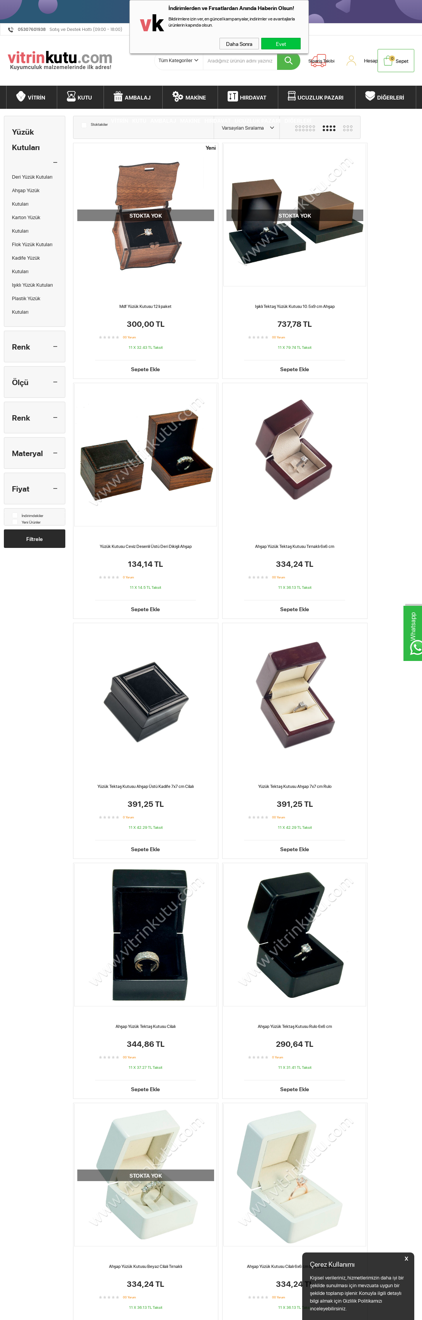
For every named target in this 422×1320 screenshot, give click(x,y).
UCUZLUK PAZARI (321, 93)
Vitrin (9, 1300)
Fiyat (20, 488)
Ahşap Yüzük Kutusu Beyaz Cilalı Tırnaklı (114, 606)
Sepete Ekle (114, 309)
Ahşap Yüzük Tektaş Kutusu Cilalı (289, 425)
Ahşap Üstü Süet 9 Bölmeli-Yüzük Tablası (115, 787)
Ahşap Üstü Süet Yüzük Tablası (377, 606)
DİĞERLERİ (390, 93)
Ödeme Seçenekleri (236, 1311)
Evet (281, 43)
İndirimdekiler (27, 515)
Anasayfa (155, 1300)
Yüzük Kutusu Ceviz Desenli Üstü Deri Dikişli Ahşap (289, 247)
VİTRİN (36, 93)
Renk (21, 346)
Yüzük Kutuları (26, 139)
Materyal (27, 453)
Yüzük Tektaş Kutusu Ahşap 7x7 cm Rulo (201, 425)
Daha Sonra (239, 43)
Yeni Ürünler (26, 522)
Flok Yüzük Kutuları (32, 244)
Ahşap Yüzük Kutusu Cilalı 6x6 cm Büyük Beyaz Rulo (202, 609)
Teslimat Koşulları (93, 1300)
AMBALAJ (138, 93)
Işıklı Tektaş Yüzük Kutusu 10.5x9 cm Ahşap (201, 247)
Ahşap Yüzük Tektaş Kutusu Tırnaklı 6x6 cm (376, 247)
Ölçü (20, 382)
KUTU (85, 93)
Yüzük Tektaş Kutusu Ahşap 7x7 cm (289, 606)
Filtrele (34, 538)
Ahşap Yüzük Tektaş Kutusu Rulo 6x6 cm (376, 425)
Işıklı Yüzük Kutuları (32, 285)
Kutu (9, 1311)
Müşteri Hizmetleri (234, 1300)
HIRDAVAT (253, 93)
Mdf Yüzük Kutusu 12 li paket (114, 244)
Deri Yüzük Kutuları (32, 177)
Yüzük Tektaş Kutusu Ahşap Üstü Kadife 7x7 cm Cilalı (114, 428)
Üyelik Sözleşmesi (93, 1311)
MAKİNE (195, 93)
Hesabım (154, 1311)
